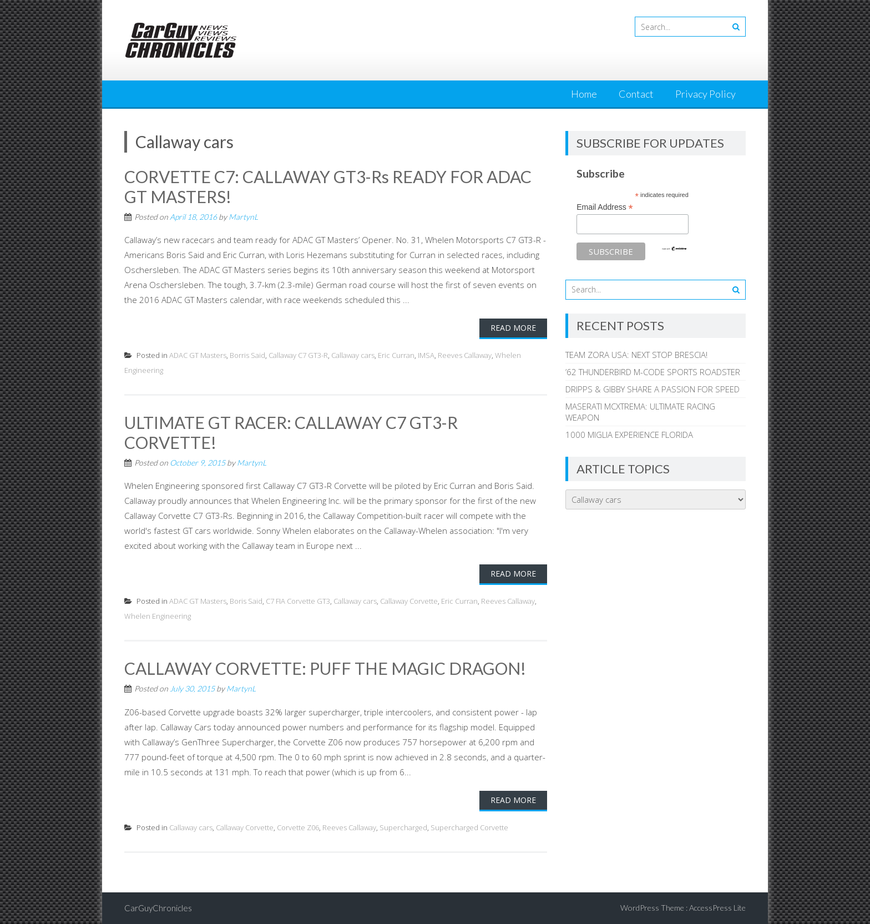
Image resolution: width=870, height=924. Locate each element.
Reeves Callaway (465, 355)
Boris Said (246, 601)
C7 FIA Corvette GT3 (298, 601)
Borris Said (247, 355)
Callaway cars (353, 355)
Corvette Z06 (298, 827)
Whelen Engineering (157, 616)
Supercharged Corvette (469, 827)
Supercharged (403, 827)
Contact (636, 94)
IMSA (426, 355)
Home (584, 94)
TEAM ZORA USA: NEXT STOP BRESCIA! (636, 354)
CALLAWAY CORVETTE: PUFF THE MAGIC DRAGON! (325, 668)
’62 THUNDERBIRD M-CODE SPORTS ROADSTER (652, 371)
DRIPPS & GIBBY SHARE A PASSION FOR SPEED (652, 389)
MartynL (243, 216)
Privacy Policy (705, 94)
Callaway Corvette (409, 601)
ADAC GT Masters (197, 355)
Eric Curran (396, 355)
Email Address (604, 207)
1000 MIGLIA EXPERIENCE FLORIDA (629, 434)
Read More (513, 327)
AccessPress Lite (717, 907)
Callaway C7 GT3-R (298, 355)
